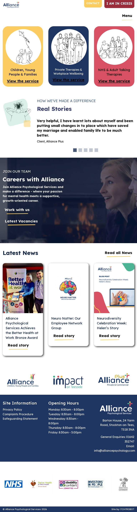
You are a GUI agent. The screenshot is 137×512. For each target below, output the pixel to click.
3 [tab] (85, 150)
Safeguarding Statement (20, 418)
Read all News (118, 252)
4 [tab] (91, 150)
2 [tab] (80, 150)
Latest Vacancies (21, 221)
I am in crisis (119, 3)
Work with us (17, 209)
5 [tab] (96, 150)
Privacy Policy (12, 409)
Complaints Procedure (18, 414)
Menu (127, 15)
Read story (18, 345)
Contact (93, 3)
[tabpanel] (85, 133)
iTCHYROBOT (127, 509)
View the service (23, 81)
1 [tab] (75, 150)
